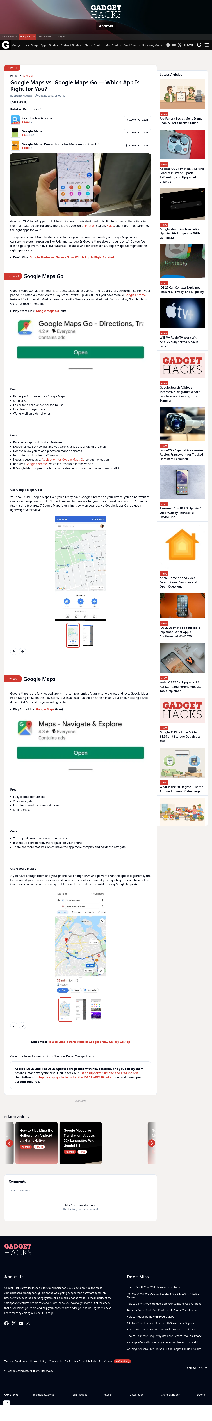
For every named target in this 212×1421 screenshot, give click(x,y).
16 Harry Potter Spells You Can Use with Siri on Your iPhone (162, 1310)
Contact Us (55, 1361)
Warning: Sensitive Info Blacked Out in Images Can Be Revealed (164, 1349)
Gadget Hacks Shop (25, 45)
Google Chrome (135, 295)
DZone (201, 1394)
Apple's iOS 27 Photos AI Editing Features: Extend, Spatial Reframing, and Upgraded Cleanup (182, 175)
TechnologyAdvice (43, 1394)
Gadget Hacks (27, 36)
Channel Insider (170, 1394)
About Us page (45, 1313)
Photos (89, 226)
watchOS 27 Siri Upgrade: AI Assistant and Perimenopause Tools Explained (180, 686)
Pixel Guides (132, 45)
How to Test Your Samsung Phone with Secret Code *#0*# (161, 1329)
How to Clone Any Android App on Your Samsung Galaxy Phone (164, 1303)
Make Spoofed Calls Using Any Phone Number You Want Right (163, 1342)
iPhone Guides (93, 45)
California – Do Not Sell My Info (83, 1361)
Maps (110, 226)
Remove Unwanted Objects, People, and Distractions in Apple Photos (163, 1295)
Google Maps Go (47, 311)
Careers (117, 1361)
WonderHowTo (9, 36)
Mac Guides (113, 45)
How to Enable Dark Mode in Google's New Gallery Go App (89, 1042)
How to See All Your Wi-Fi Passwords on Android (155, 1287)
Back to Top (196, 1368)
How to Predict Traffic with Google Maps (150, 1316)
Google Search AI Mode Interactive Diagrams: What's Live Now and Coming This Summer (180, 394)
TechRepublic (79, 1394)
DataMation (136, 1394)
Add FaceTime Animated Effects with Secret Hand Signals (160, 1323)
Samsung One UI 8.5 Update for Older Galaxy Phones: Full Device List (182, 512)
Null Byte (59, 36)
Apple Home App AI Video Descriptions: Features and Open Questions (178, 582)
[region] (80, 344)
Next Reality (44, 36)
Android (106, 26)
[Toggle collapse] (6, 1402)
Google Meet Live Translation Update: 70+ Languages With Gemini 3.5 (180, 233)
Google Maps (45, 709)
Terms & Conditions (16, 1361)
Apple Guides (49, 45)
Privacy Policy (38, 1361)
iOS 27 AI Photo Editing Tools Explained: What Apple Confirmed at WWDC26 (180, 632)
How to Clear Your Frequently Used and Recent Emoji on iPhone (164, 1336)
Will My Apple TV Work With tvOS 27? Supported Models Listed (179, 342)
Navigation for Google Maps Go (63, 460)
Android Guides (71, 45)
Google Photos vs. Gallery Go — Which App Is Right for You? (72, 257)
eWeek (108, 1394)
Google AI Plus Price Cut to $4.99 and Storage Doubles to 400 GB (180, 736)
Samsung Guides (153, 45)
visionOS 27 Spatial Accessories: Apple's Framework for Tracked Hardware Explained (182, 454)
